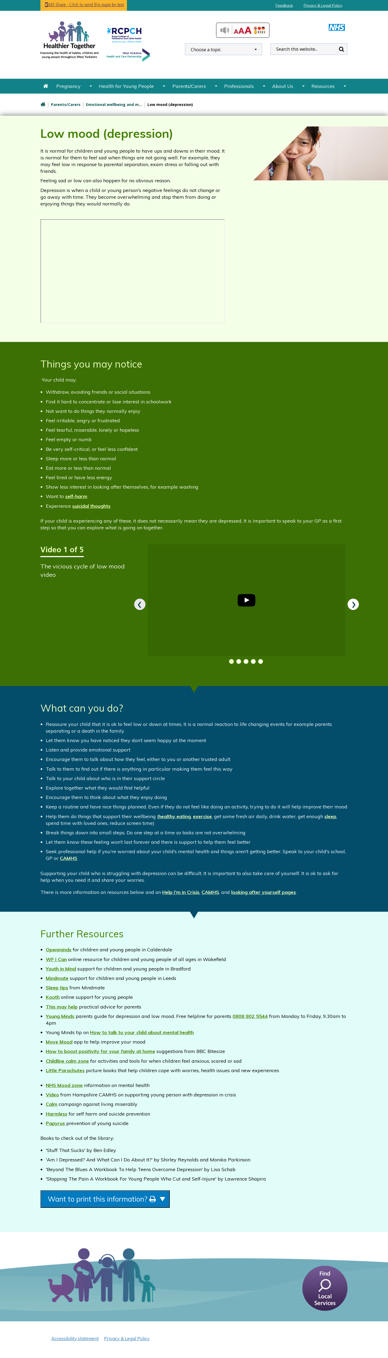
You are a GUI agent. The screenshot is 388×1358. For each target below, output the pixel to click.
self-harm (76, 496)
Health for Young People (126, 86)
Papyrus (55, 1123)
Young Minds (60, 1016)
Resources (323, 86)
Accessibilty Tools (242, 30)
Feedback (284, 5)
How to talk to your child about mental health (142, 1032)
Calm (51, 1104)
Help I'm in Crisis (180, 892)
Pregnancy (68, 86)
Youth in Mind (61, 969)
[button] (230, 661)
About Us (282, 86)
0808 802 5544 (250, 1016)
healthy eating (174, 816)
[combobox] (223, 49)
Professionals (239, 86)
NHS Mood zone (64, 1085)
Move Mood (59, 1042)
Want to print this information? (116, 1200)
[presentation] (140, 604)
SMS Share (94, 5)
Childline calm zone (67, 1061)
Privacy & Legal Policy (323, 5)
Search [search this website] (341, 49)
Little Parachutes (65, 1070)
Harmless (56, 1114)
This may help (62, 1007)
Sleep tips (57, 988)
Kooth (53, 997)
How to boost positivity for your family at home (100, 1051)
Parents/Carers (189, 86)
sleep (330, 816)
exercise (202, 816)
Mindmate (57, 978)
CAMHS (68, 858)
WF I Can (56, 959)
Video (52, 1095)
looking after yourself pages (263, 892)
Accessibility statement (75, 1340)
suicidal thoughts (91, 506)
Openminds (58, 950)
